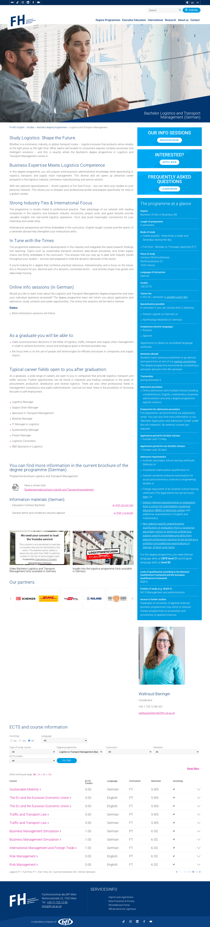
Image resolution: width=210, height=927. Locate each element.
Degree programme (66, 747)
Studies (30, 127)
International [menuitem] (155, 20)
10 (35, 774)
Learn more (169, 188)
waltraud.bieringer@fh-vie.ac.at (157, 713)
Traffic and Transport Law (29, 814)
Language (46, 736)
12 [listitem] (189, 871)
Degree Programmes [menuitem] (108, 20)
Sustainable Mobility (25, 789)
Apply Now (169, 162)
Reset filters (193, 768)
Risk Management (24, 856)
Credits (16, 756)
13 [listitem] (193, 871)
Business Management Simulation (35, 831)
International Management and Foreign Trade (43, 847)
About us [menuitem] (183, 20)
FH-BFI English (17, 127)
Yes (24, 741)
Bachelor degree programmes (52, 127)
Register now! (169, 140)
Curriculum (111, 747)
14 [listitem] (196, 871)
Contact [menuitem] (195, 20)
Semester (158, 747)
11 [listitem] (185, 871)
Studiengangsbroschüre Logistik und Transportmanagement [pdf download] (59, 489)
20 (39, 774)
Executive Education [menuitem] (134, 20)
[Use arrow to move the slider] (71, 599)
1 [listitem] (179, 871)
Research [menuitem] (170, 20)
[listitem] (176, 871)
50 (44, 774)
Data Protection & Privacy (121, 901)
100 (49, 774)
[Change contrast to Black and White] (187, 2)
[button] (103, 548)
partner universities (185, 361)
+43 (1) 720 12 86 (57, 902)
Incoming (14, 736)
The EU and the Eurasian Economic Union (40, 797)
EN (192, 2)
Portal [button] (191, 10)
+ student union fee (176, 297)
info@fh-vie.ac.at (52, 906)
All (32, 741)
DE (198, 2)
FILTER (67, 760)
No (15, 741)
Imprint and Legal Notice (120, 897)
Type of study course (20, 747)
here (145, 496)
